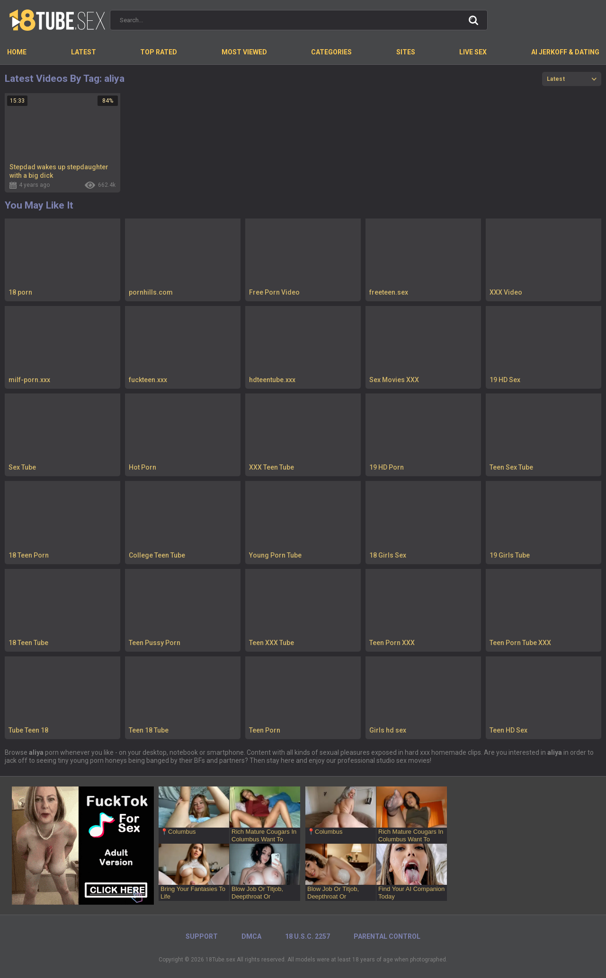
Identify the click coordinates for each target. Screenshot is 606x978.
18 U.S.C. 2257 (307, 936)
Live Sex (473, 52)
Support (202, 936)
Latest (83, 52)
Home (17, 52)
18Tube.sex (220, 959)
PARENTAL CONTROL (387, 936)
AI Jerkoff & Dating (565, 52)
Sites (405, 52)
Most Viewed (244, 52)
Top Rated (158, 52)
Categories (331, 52)
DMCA (251, 936)
